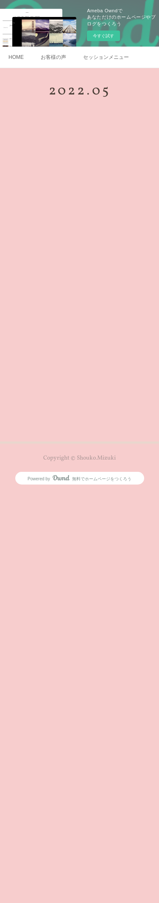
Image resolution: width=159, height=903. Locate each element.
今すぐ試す (103, 35)
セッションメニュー (106, 57)
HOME (16, 57)
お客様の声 (53, 57)
